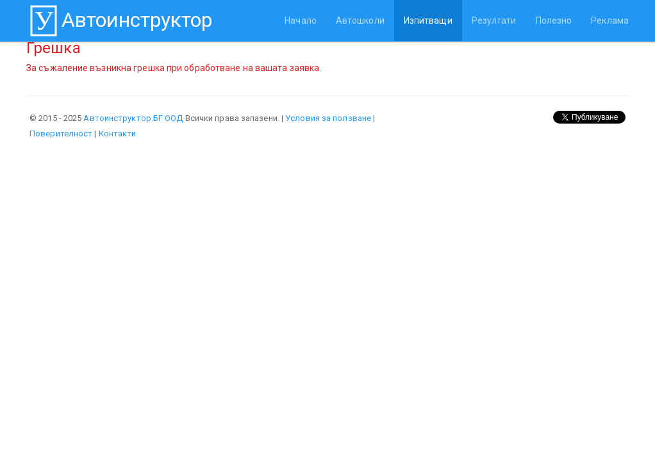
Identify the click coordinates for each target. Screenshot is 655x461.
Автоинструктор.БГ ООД (133, 118)
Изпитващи (428, 20)
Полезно (554, 20)
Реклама (610, 20)
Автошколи (360, 20)
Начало (301, 20)
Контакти (118, 133)
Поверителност (60, 133)
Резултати (494, 20)
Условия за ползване (328, 118)
